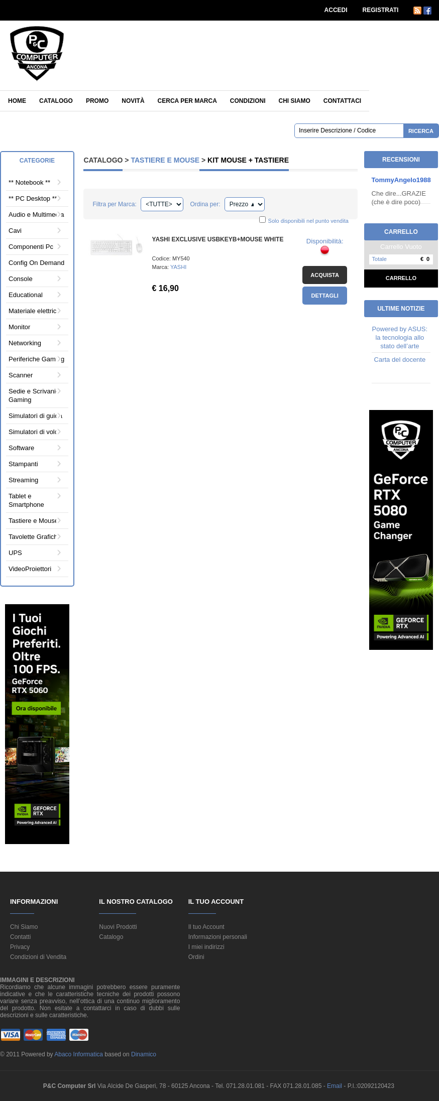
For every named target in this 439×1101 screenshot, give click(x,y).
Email (335, 1085)
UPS (15, 553)
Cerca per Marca (187, 100)
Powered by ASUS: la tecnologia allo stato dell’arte (400, 337)
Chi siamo (294, 100)
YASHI (178, 267)
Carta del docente (400, 359)
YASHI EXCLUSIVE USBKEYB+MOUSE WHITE (218, 239)
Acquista (324, 275)
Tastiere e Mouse (33, 520)
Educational (26, 295)
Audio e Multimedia (36, 214)
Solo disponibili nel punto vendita (308, 221)
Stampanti (23, 464)
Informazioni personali (217, 936)
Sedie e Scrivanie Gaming (34, 395)
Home (17, 100)
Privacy (20, 946)
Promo (97, 100)
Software (21, 448)
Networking (25, 343)
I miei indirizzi (206, 946)
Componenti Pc (31, 246)
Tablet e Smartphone (26, 500)
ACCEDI (336, 10)
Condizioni (248, 100)
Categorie (37, 160)
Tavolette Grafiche (35, 536)
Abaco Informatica (78, 1054)
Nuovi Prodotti (118, 926)
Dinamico (143, 1054)
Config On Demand (36, 262)
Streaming (23, 480)
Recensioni (401, 159)
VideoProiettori (30, 569)
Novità (133, 100)
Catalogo (56, 100)
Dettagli (325, 296)
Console (21, 279)
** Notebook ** (29, 182)
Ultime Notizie (400, 308)
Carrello (401, 278)
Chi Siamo (24, 926)
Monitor (19, 327)
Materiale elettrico (34, 311)
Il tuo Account (206, 926)
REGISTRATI (381, 10)
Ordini (196, 956)
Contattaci (342, 100)
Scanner (21, 375)
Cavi (15, 230)
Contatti (20, 936)
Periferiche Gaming (36, 359)
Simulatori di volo (33, 432)
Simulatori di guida (35, 416)
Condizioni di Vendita (38, 956)
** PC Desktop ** (33, 198)
